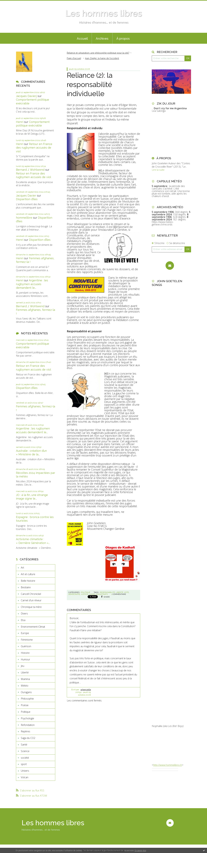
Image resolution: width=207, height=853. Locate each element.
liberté (119, 592)
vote (126, 592)
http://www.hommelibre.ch (167, 765)
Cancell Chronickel (31, 594)
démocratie (74, 594)
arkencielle (86, 689)
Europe (25, 633)
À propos (123, 38)
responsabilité (107, 592)
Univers (25, 770)
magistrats (102, 594)
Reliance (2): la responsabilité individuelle (89, 84)
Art (22, 567)
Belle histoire (28, 580)
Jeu (22, 666)
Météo (24, 685)
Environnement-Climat (33, 626)
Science (25, 751)
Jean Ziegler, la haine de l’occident (102, 58)
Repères (25, 731)
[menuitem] (82, 38)
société (25, 757)
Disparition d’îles (27, 199)
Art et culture (28, 574)
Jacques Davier (26, 195)
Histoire (25, 653)
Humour (25, 659)
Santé (24, 744)
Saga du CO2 (28, 738)
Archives (102, 38)
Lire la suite (158, 169)
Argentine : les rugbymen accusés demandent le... (32, 284)
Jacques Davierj (26, 96)
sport (24, 764)
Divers (24, 613)
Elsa (23, 620)
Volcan (24, 777)
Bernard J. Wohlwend (30, 169)
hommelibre (24, 217)
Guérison (26, 646)
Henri (19, 122)
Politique (25, 711)
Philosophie (27, 698)
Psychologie (27, 718)
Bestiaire (26, 587)
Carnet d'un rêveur (31, 600)
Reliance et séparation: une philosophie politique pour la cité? (98, 52)
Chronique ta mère (31, 607)
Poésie (24, 705)
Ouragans (26, 692)
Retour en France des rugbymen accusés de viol (34, 147)
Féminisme (27, 639)
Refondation (28, 725)
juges (92, 594)
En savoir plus (140, 850)
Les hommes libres (103, 13)
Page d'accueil (74, 58)
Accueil (82, 38)
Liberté (25, 672)
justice (84, 594)
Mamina (25, 679)
